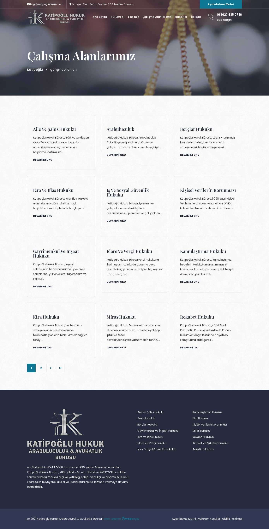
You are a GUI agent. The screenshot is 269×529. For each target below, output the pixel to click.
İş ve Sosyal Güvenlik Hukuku (156, 449)
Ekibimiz (133, 17)
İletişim (196, 17)
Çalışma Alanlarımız (157, 17)
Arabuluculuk (146, 418)
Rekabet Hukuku (203, 437)
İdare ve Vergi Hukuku (151, 443)
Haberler (181, 17)
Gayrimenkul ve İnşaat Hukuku (157, 431)
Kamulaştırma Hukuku (207, 412)
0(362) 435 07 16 (229, 15)
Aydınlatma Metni (221, 4)
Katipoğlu (35, 69)
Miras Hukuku (201, 431)
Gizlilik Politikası (232, 519)
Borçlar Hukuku (147, 424)
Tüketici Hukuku (203, 449)
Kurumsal (117, 17)
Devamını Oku (42, 160)
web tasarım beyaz (122, 519)
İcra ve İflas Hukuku (150, 437)
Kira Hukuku (200, 418)
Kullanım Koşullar (209, 519)
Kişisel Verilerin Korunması (210, 424)
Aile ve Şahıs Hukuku (150, 412)
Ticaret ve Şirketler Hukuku (210, 443)
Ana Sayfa (100, 17)
